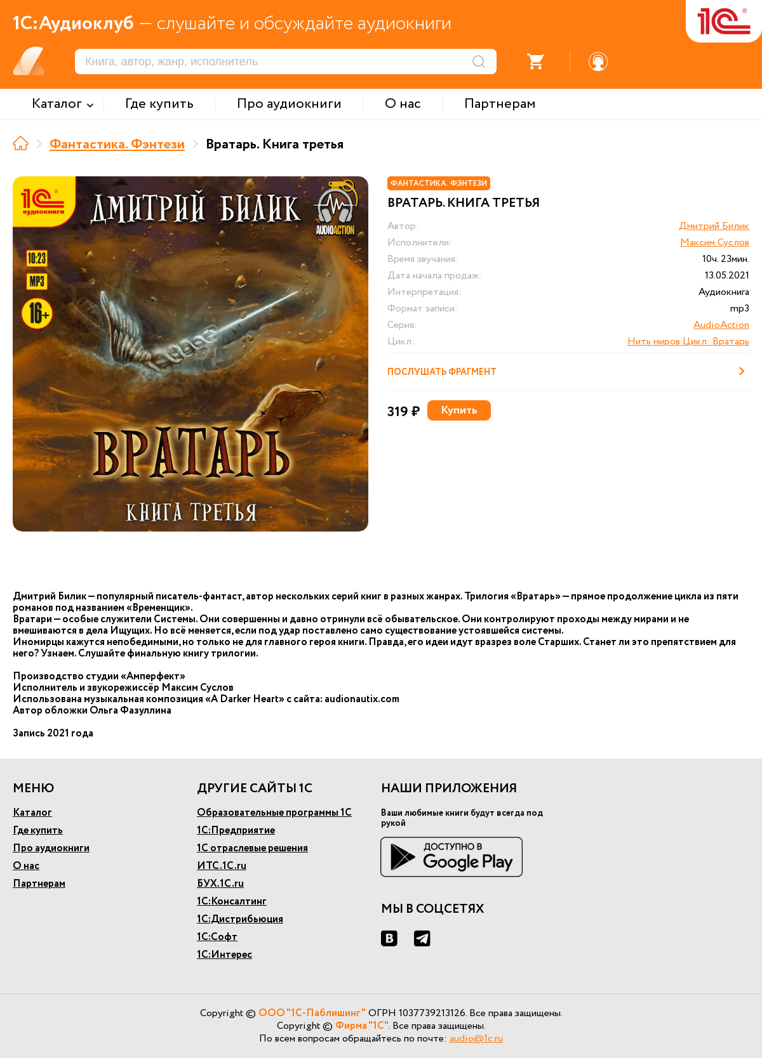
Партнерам (39, 884)
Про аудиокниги (51, 848)
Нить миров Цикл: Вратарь (688, 341)
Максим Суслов (714, 242)
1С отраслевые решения (252, 848)
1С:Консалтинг (232, 901)
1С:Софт (217, 937)
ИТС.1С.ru (221, 866)
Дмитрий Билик (714, 226)
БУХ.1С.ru (220, 884)
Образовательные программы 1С (274, 813)
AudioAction (721, 325)
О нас (26, 866)
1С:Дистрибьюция (240, 919)
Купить (459, 410)
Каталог (32, 813)
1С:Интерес (224, 955)
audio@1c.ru (476, 1038)
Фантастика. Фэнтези (117, 144)
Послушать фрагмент (568, 371)
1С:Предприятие (236, 830)
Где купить (38, 830)
